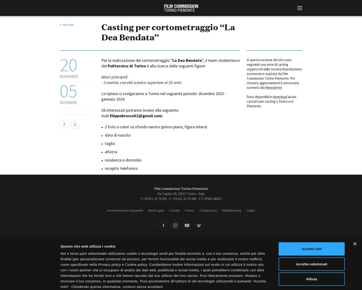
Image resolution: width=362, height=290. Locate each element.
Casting (68, 25)
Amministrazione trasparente (125, 210)
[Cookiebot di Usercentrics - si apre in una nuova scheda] (30, 281)
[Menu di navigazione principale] (299, 8)
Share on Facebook (64, 124)
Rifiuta (311, 258)
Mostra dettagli (242, 281)
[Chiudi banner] (354, 223)
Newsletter (273, 87)
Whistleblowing (231, 210)
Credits (250, 210)
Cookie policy (208, 210)
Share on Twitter (75, 124)
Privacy (189, 210)
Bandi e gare (156, 210)
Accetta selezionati (311, 243)
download (280, 97)
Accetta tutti (312, 228)
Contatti (174, 210)
